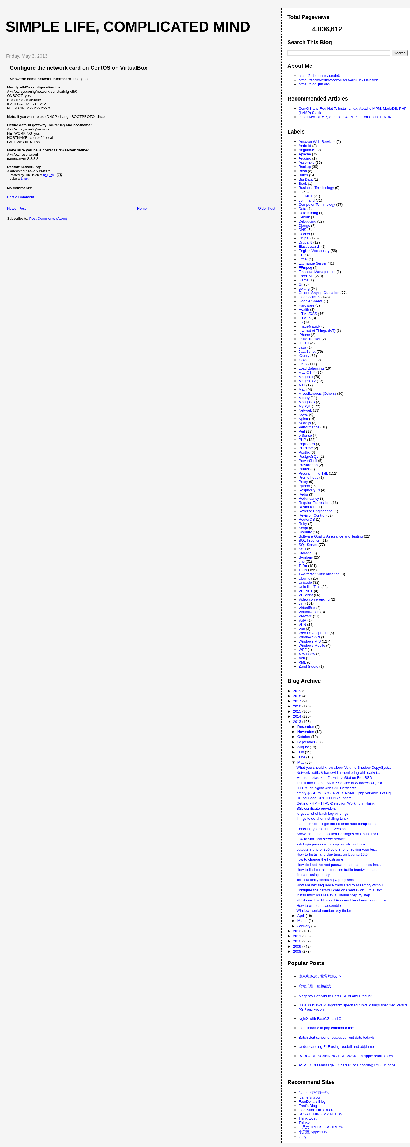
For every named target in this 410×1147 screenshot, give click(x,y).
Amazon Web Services (317, 141)
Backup (305, 167)
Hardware (306, 305)
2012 (297, 931)
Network (305, 410)
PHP (302, 440)
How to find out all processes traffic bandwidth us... (337, 870)
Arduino (305, 158)
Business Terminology (316, 188)
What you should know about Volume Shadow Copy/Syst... (343, 767)
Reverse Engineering (315, 511)
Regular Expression (314, 503)
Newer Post (16, 208)
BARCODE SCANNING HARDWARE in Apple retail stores (346, 1056)
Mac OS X (307, 372)
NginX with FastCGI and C (320, 1019)
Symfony (306, 557)
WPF (303, 650)
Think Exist (308, 1118)
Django (304, 225)
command (307, 200)
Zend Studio (308, 666)
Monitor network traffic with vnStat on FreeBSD (334, 777)
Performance (309, 427)
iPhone (304, 335)
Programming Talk (313, 473)
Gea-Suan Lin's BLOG (317, 1110)
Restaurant (308, 507)
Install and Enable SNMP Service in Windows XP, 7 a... (340, 783)
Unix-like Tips (309, 587)
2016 (297, 706)
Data (302, 209)
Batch (303, 175)
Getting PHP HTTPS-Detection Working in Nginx (335, 803)
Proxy (303, 482)
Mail (302, 385)
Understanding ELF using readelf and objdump (336, 1047)
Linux (25, 178)
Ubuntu (304, 578)
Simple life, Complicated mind (128, 26)
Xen (302, 658)
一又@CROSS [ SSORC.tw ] (322, 1127)
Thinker (305, 1122)
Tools (303, 570)
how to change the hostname (319, 859)
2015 (297, 711)
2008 (297, 951)
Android (305, 146)
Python (304, 486)
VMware (305, 616)
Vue (302, 629)
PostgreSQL (308, 456)
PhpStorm (307, 444)
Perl (302, 431)
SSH (302, 549)
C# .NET (306, 196)
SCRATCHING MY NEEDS (320, 1114)
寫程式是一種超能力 (315, 986)
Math (303, 389)
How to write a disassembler (319, 905)
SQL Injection (309, 540)
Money (304, 398)
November (306, 732)
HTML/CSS (308, 314)
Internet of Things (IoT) (317, 330)
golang (304, 288)
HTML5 (305, 318)
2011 (297, 936)
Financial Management (317, 272)
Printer (304, 469)
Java (302, 347)
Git (301, 284)
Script (303, 528)
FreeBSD (306, 276)
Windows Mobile (312, 645)
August (303, 747)
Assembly (306, 162)
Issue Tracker (309, 339)
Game (303, 280)
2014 (297, 716)
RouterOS (307, 519)
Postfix (304, 452)
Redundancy (309, 498)
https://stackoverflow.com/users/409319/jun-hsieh (338, 80)
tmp (302, 561)
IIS (301, 322)
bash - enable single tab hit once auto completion (336, 824)
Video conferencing (314, 599)
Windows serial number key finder (323, 910)
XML (302, 662)
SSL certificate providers (316, 808)
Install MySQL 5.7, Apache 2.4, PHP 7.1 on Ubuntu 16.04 (345, 117)
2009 (297, 946)
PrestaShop (308, 465)
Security (305, 532)
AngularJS (307, 150)
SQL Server (308, 545)
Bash (303, 171)
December (306, 727)
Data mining (308, 213)
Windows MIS (310, 641)
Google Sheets (311, 301)
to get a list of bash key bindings (322, 813)
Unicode (305, 582)
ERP (302, 255)
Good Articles (309, 297)
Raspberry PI (309, 490)
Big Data (306, 179)
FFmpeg (305, 267)
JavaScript (307, 351)
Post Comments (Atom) (48, 218)
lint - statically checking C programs (324, 880)
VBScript (306, 595)
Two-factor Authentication (319, 574)
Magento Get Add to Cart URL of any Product (335, 996)
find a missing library (313, 875)
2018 (297, 696)
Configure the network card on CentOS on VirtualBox (78, 68)
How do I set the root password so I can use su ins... (338, 865)
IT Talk (304, 343)
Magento (306, 377)
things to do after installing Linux (322, 818)
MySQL (305, 406)
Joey (302, 1137)
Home (142, 208)
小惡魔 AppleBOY (313, 1132)
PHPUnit (306, 448)
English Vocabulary (314, 251)
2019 (297, 691)
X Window (307, 654)
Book (303, 183)
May (301, 762)
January (304, 926)
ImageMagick (309, 326)
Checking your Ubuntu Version (321, 829)
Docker (304, 234)
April (301, 916)
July (301, 752)
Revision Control (312, 515)
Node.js (305, 423)
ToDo (303, 566)
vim (301, 603)
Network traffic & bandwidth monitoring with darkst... (338, 772)
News (303, 414)
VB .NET (306, 591)
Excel (303, 259)
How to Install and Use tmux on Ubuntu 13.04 (333, 854)
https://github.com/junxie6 (319, 76)
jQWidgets (307, 360)
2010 (297, 941)
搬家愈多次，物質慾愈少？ (320, 976)
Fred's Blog (308, 1106)
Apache (305, 154)
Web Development (314, 633)
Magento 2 (307, 381)
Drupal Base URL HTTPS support (323, 798)
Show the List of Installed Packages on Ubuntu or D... (339, 834)
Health (304, 309)
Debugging (307, 221)
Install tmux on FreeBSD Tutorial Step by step (333, 895)
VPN (302, 624)
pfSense (305, 435)
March (303, 921)
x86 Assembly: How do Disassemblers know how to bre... (342, 900)
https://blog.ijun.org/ (314, 84)
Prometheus (308, 477)
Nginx (303, 419)
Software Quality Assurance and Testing (331, 536)
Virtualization (309, 612)
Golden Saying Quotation (319, 293)
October (304, 737)
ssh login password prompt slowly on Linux (330, 844)
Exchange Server (313, 263)
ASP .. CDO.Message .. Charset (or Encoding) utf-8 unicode (347, 1065)
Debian (304, 217)
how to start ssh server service (321, 839)
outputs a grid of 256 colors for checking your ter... (336, 849)
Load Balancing (311, 368)
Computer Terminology (317, 204)
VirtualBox (307, 608)
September (306, 742)
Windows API (309, 637)
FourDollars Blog (312, 1101)
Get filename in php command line (326, 1028)
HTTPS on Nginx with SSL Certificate (326, 788)
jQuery (304, 356)
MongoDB (307, 402)
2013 (297, 721)
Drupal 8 (305, 242)
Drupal (304, 238)
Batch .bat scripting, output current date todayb (336, 1037)
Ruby (303, 524)
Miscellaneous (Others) (317, 393)
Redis (303, 494)
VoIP (302, 620)
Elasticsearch (309, 246)
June (301, 757)
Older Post (266, 208)
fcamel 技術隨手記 (314, 1092)
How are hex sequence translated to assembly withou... (341, 885)
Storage (305, 553)
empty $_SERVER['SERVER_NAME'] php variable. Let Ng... (345, 793)
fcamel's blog (309, 1097)
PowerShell (308, 461)
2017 (297, 701)
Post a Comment (20, 197)
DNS (302, 230)
